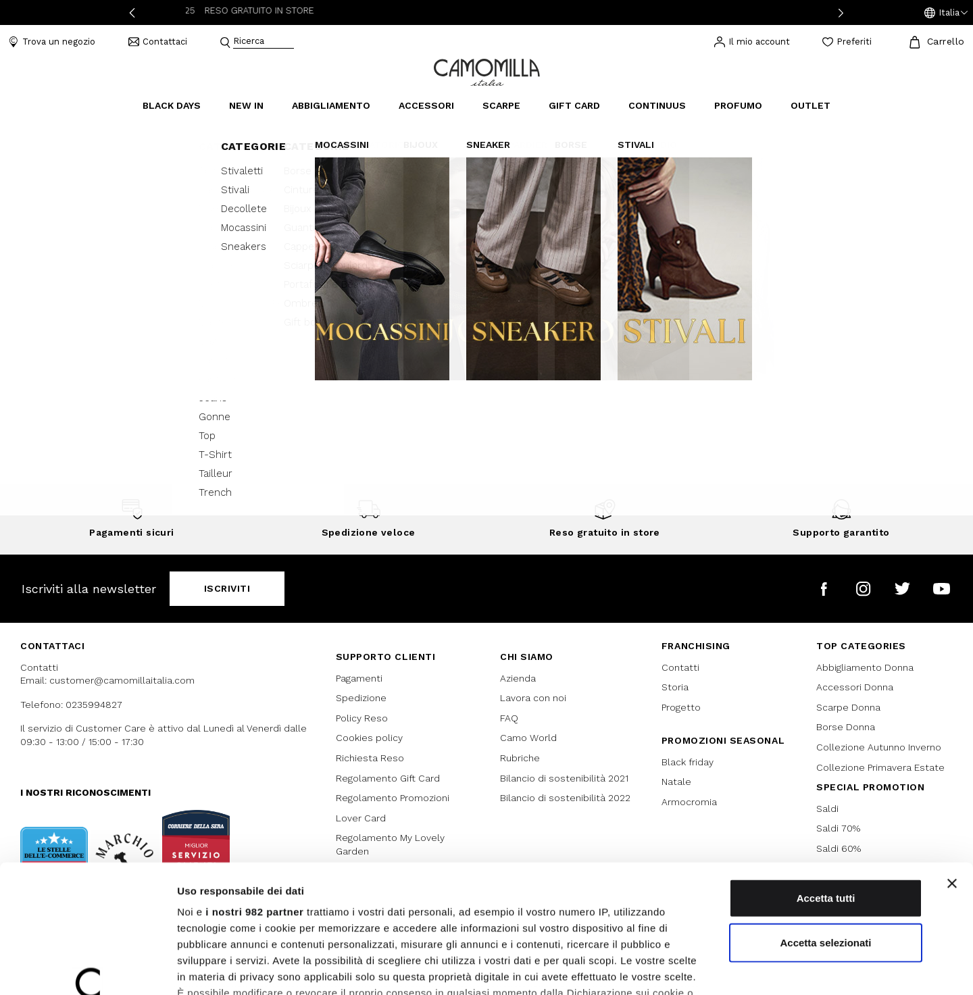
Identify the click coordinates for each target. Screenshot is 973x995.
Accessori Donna (854, 687)
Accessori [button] (426, 105)
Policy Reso (362, 718)
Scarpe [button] (501, 105)
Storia (675, 687)
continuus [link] (657, 105)
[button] (946, 13)
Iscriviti (227, 588)
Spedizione (361, 697)
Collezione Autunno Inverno (878, 747)
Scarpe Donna (848, 707)
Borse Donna (845, 726)
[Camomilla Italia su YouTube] (941, 588)
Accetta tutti (826, 788)
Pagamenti (359, 678)
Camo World (528, 737)
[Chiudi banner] (952, 774)
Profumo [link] (738, 105)
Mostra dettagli (710, 968)
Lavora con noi (533, 697)
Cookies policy (369, 737)
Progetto (681, 707)
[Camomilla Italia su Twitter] (902, 588)
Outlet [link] (810, 105)
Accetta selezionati (825, 832)
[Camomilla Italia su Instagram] (863, 588)
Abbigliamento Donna (865, 667)
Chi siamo (526, 656)
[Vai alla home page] (487, 71)
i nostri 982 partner (254, 802)
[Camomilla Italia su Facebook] (824, 588)
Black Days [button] (172, 105)
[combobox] (263, 42)
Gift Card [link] (574, 105)
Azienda (518, 678)
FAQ (509, 718)
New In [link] (246, 105)
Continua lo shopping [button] (487, 347)
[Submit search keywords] (225, 42)
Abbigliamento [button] (331, 105)
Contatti (680, 667)
